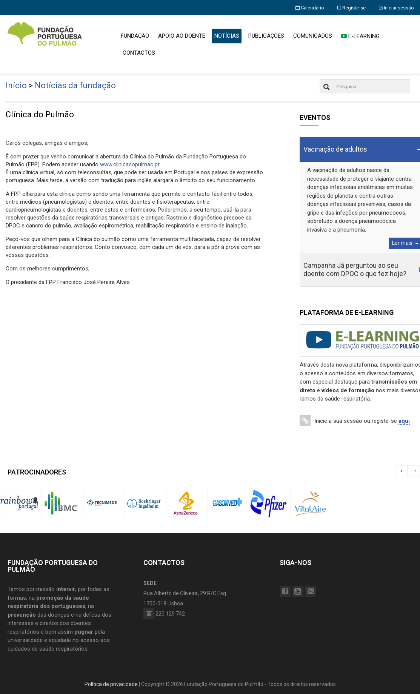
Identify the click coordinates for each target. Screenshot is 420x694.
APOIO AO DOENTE (181, 35)
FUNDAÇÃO (135, 35)
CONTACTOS (139, 52)
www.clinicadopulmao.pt (130, 164)
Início (16, 85)
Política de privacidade (111, 684)
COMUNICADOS (312, 35)
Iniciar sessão (396, 8)
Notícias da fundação (75, 85)
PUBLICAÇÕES (266, 35)
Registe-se (351, 8)
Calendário (309, 8)
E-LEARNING (360, 36)
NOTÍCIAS (226, 35)
